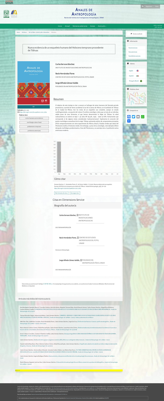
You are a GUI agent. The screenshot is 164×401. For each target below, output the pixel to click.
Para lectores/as (133, 48)
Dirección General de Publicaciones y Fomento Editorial (78, 398)
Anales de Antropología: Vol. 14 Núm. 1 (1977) (97, 340)
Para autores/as (133, 52)
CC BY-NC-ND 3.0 (48, 284)
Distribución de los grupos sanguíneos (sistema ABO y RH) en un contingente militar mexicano (59, 340)
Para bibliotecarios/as (134, 56)
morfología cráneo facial (34, 122)
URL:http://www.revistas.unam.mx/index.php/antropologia (64, 388)
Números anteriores (80, 26)
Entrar (157, 6)
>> (19, 370)
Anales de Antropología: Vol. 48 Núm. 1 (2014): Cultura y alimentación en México (71, 317)
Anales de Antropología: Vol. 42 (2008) (66, 329)
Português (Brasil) (134, 81)
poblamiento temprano (34, 126)
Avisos (92, 26)
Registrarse (149, 6)
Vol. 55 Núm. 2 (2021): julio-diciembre (39, 32)
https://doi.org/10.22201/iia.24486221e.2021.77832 (33, 112)
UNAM (94, 398)
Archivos (24, 32)
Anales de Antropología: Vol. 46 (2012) (42, 346)
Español (131, 76)
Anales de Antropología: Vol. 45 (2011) (38, 335)
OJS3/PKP (106, 398)
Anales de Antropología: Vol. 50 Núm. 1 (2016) (90, 352)
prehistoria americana (34, 130)
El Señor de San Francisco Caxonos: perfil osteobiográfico (93, 321)
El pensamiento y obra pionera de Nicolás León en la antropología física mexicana (71, 356)
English (131, 70)
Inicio (60, 26)
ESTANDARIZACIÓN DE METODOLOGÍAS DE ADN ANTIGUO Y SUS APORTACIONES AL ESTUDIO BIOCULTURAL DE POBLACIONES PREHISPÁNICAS (72, 309)
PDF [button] (34, 107)
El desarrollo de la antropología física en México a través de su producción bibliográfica (80, 362)
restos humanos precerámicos (34, 118)
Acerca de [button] (102, 26)
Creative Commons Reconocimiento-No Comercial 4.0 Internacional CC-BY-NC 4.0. (49, 394)
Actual (67, 26)
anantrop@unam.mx (91, 388)
